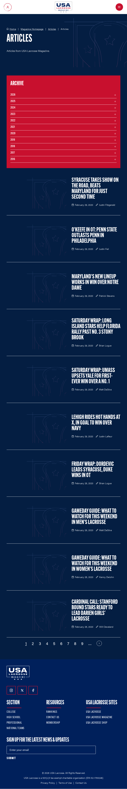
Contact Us (52, 717)
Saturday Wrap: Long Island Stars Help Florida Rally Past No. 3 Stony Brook (96, 329)
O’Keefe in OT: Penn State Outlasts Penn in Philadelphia (94, 235)
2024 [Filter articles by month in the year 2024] (12, 107)
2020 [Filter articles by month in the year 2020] (12, 133)
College (11, 712)
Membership (53, 722)
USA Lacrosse (93, 712)
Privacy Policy (48, 782)
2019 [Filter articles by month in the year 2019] (12, 140)
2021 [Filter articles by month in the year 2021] (12, 127)
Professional (14, 722)
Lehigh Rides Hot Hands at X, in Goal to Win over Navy (96, 423)
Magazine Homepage (32, 29)
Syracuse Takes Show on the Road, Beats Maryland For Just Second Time (95, 188)
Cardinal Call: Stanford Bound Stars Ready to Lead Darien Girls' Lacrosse (95, 610)
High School (14, 717)
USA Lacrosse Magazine (99, 717)
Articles (52, 29)
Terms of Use (65, 782)
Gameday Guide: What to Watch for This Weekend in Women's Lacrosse (94, 563)
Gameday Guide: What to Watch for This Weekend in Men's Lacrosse (94, 516)
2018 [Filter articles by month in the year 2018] (12, 146)
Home (13, 29)
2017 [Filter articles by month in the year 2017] (12, 152)
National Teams (15, 728)
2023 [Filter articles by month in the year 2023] (12, 114)
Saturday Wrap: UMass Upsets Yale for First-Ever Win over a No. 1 (93, 376)
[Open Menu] (119, 7)
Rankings (51, 712)
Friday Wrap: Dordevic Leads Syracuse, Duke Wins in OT (93, 470)
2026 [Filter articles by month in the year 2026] (12, 94)
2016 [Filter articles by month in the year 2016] (12, 159)
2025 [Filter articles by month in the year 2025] (12, 101)
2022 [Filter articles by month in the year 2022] (12, 120)
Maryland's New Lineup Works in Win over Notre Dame (95, 282)
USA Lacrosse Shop (96, 722)
